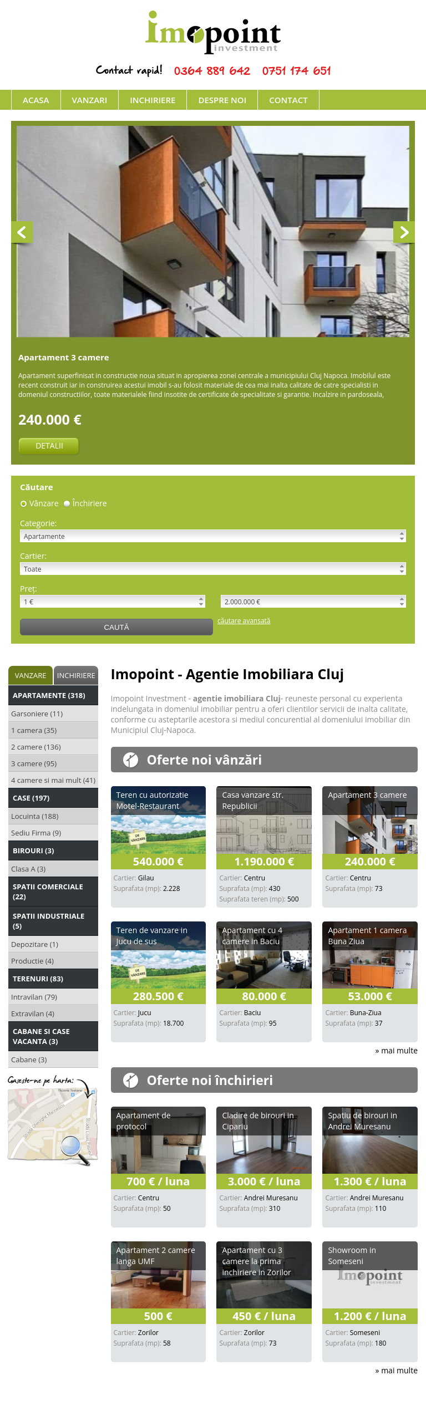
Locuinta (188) (34, 816)
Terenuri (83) (38, 979)
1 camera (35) (34, 730)
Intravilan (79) (34, 997)
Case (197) (31, 798)
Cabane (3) (29, 1060)
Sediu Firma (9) (36, 833)
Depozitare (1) (34, 944)
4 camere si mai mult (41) (53, 780)
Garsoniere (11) (37, 714)
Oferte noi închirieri (210, 1080)
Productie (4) (32, 961)
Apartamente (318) (49, 695)
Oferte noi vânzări (204, 759)
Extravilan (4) (32, 1013)
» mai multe (397, 1050)
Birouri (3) (33, 850)
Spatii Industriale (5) (48, 921)
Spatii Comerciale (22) (48, 892)
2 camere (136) (36, 747)
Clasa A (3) (28, 869)
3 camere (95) (34, 763)
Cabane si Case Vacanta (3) (41, 1036)
